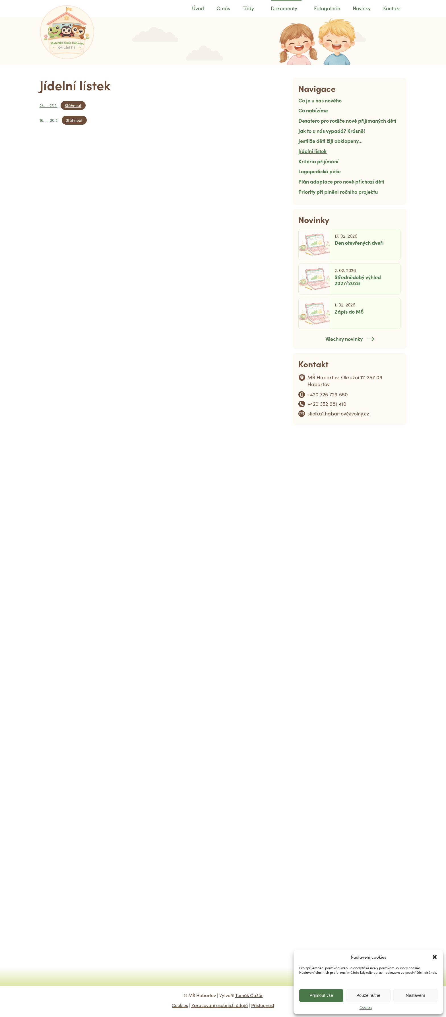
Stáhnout (73, 105)
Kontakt (392, 8)
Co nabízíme (313, 110)
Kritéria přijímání (318, 161)
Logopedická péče (319, 171)
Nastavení (415, 995)
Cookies (366, 1007)
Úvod (198, 8)
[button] (434, 957)
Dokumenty (284, 8)
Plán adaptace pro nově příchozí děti (341, 181)
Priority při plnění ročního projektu (338, 191)
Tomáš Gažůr (249, 995)
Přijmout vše (321, 995)
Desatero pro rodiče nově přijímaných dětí (347, 120)
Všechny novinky (344, 338)
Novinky (362, 8)
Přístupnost (262, 1005)
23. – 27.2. (48, 105)
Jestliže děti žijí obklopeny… (330, 140)
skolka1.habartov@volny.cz (338, 413)
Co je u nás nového (320, 100)
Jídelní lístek (312, 151)
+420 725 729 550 (327, 394)
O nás (223, 8)
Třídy (248, 8)
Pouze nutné (368, 995)
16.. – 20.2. (49, 120)
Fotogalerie (327, 8)
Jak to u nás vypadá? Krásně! (331, 130)
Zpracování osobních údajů (219, 1005)
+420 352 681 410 (326, 403)
